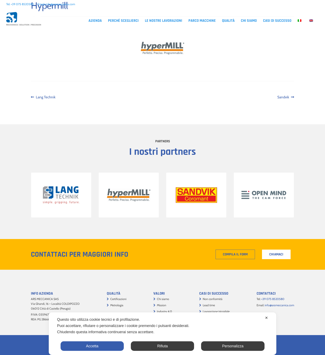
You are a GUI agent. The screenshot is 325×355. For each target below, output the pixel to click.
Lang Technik (46, 97)
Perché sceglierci (123, 21)
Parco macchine (202, 21)
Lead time (209, 305)
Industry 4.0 (164, 311)
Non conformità (212, 299)
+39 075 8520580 (22, 4)
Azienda (95, 21)
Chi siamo (249, 21)
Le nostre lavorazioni (163, 21)
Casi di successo (277, 21)
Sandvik (285, 97)
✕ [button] (266, 318)
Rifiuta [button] (162, 346)
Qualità (228, 21)
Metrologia (116, 305)
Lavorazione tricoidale (216, 311)
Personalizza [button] (233, 346)
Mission (161, 305)
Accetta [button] (92, 346)
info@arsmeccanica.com (60, 4)
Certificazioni (118, 299)
